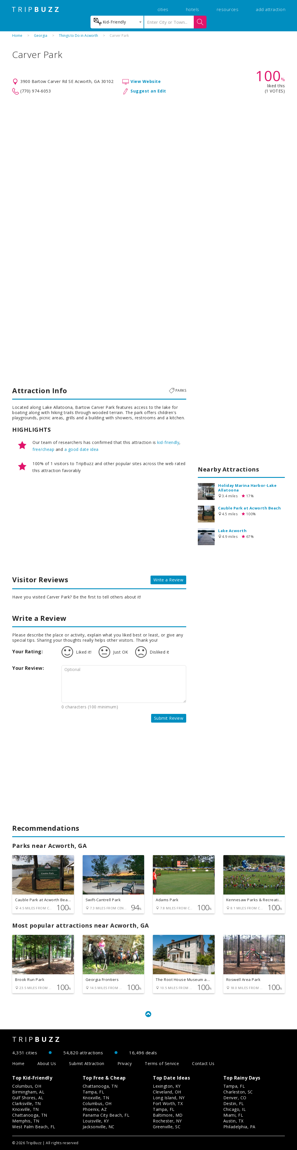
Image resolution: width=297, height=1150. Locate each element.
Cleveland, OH (167, 1092)
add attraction (270, 9)
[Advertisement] (148, 141)
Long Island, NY (169, 1097)
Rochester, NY (167, 1121)
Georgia (40, 35)
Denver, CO (235, 1097)
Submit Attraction (86, 1063)
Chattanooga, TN (29, 1115)
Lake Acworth (232, 530)
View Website (146, 81)
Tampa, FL (93, 1092)
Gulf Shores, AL (28, 1097)
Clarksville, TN (26, 1103)
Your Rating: (27, 651)
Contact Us (203, 1063)
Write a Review (168, 580)
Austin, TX (233, 1121)
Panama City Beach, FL (106, 1115)
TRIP (36, 9)
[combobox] (117, 22)
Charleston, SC (238, 1092)
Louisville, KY (96, 1121)
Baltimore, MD (168, 1115)
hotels (192, 9)
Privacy (124, 1063)
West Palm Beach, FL (33, 1126)
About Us (46, 1063)
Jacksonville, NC (99, 1126)
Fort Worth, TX (168, 1103)
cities (163, 9)
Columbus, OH (26, 1086)
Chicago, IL (234, 1109)
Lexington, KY (167, 1086)
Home (17, 35)
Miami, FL (233, 1115)
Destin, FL (233, 1103)
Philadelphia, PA (239, 1126)
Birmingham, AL (28, 1092)
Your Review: (28, 668)
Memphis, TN (25, 1121)
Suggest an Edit (148, 91)
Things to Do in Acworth (78, 35)
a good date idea (81, 449)
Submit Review (169, 718)
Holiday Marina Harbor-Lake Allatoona (247, 488)
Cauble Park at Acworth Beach (249, 508)
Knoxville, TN (25, 1109)
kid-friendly (168, 442)
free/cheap (43, 449)
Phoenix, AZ (95, 1109)
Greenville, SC (166, 1126)
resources (228, 9)
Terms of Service (162, 1063)
